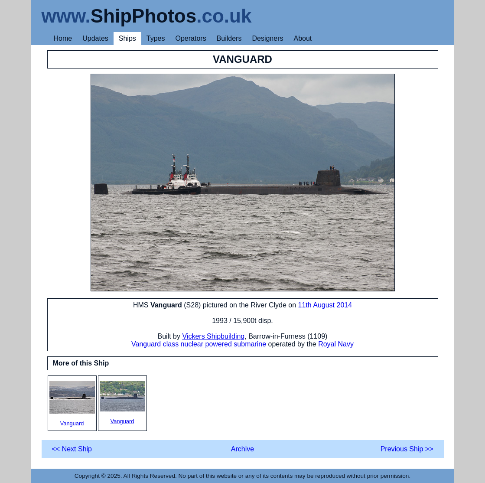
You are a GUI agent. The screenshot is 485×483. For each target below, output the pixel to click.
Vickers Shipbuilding (213, 336)
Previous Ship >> (407, 449)
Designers (267, 38)
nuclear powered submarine (223, 344)
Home (63, 38)
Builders (229, 38)
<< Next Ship (72, 449)
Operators (191, 38)
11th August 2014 (325, 305)
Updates (95, 38)
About (302, 38)
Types (155, 38)
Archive (242, 449)
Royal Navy (336, 344)
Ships (127, 38)
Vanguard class (155, 344)
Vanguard (72, 404)
